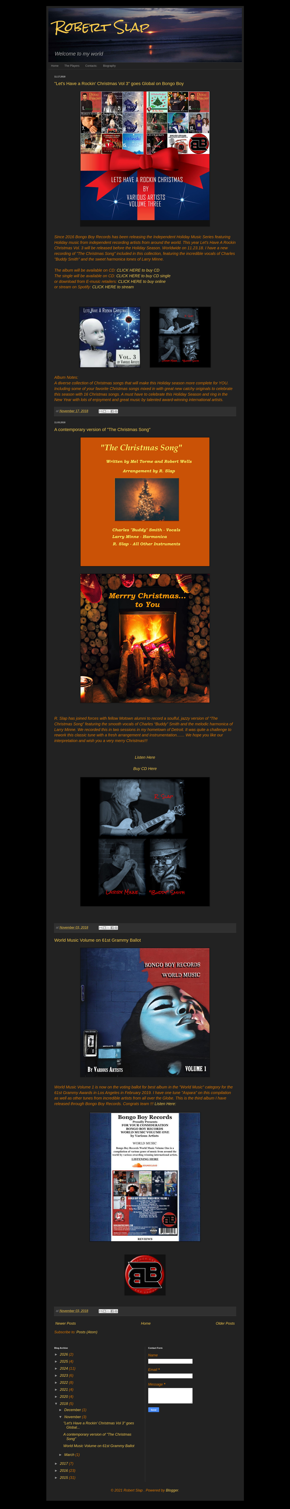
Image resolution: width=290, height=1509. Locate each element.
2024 (64, 1368)
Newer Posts (65, 1323)
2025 (64, 1361)
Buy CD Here (145, 768)
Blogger (172, 1490)
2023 (64, 1375)
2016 (64, 1471)
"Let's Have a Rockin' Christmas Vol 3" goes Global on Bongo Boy (119, 83)
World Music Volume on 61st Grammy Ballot (97, 940)
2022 (64, 1383)
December (73, 1410)
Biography (109, 65)
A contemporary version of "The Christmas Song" (102, 429)
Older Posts (225, 1323)
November (73, 1417)
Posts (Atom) (87, 1332)
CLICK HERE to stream (113, 287)
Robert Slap (101, 27)
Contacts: (91, 65)
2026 (64, 1354)
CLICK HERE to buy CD (138, 270)
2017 (64, 1464)
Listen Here (145, 757)
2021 (64, 1390)
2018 (64, 1404)
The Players (72, 65)
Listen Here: (165, 1103)
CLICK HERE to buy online (142, 281)
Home (55, 65)
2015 (64, 1478)
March (69, 1455)
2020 (64, 1397)
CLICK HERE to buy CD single (143, 276)
